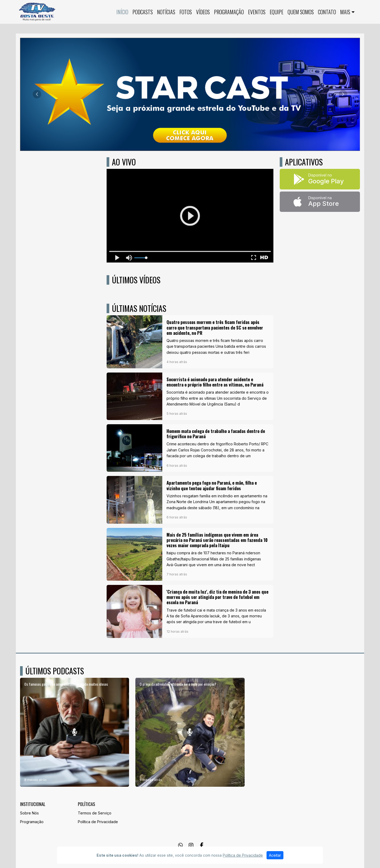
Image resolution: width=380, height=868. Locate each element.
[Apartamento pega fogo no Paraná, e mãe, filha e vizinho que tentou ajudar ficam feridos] (190, 499)
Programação (229, 12)
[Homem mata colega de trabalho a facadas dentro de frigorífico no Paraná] (190, 448)
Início (122, 12)
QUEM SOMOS (301, 12)
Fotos (185, 12)
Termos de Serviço (94, 813)
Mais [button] (345, 12)
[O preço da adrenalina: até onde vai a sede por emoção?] (189, 732)
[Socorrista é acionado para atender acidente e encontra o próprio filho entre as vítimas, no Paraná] (190, 396)
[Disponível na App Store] (320, 202)
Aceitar (275, 855)
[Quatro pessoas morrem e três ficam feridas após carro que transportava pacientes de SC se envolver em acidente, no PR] (190, 341)
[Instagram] (191, 845)
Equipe (276, 12)
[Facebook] (201, 845)
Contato (327, 12)
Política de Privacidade (98, 821)
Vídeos (203, 12)
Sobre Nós (29, 813)
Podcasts (142, 12)
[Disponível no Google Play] (320, 179)
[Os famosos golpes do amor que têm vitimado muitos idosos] (74, 732)
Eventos (256, 12)
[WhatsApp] (180, 845)
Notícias (166, 12)
